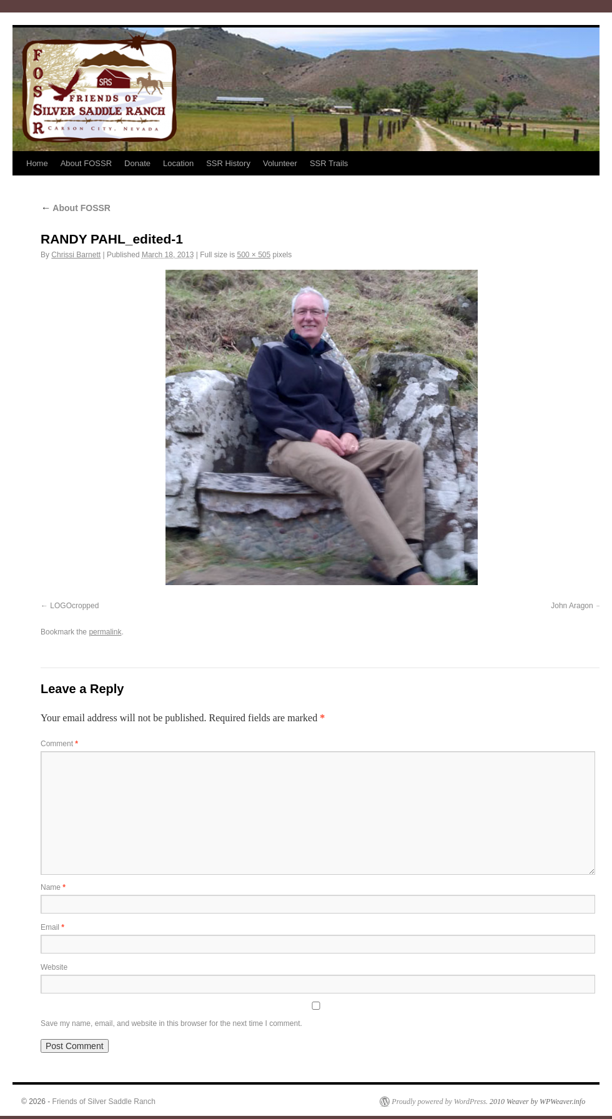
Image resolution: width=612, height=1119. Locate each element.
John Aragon (572, 605)
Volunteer (280, 163)
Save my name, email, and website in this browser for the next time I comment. (171, 1023)
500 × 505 (253, 254)
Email (52, 927)
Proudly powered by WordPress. (440, 1101)
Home (37, 163)
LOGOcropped (74, 605)
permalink (105, 632)
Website (54, 967)
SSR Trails (329, 163)
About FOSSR (86, 163)
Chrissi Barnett (76, 254)
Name (53, 887)
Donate (137, 163)
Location (178, 163)
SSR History (228, 163)
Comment (59, 743)
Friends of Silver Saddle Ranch (103, 1101)
